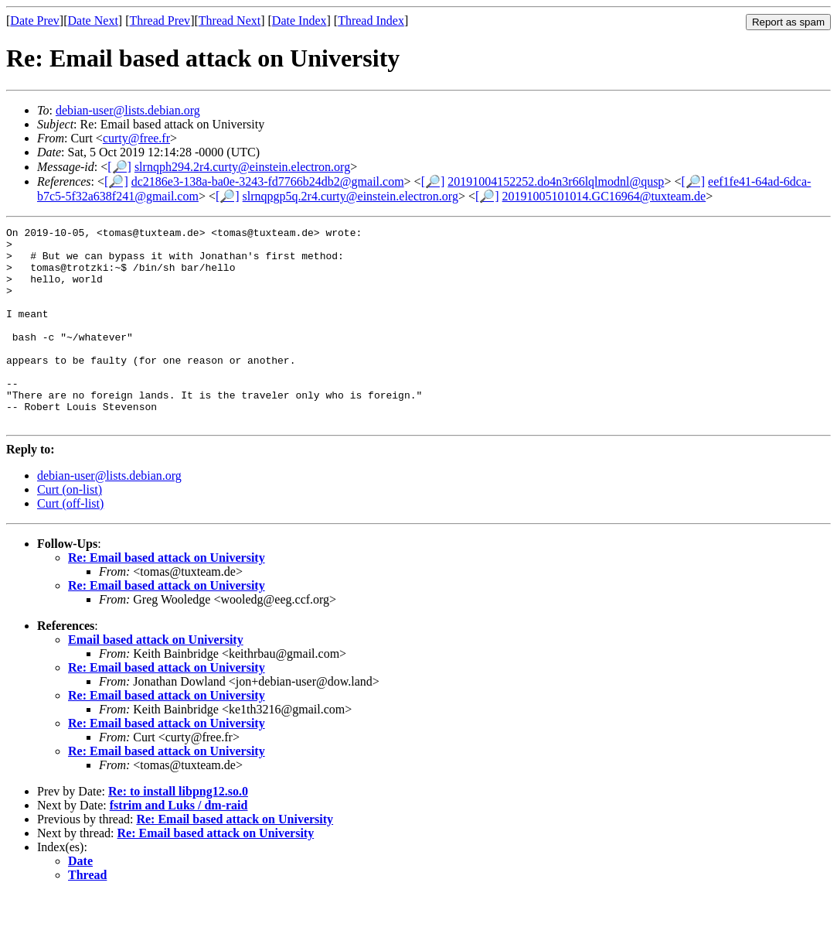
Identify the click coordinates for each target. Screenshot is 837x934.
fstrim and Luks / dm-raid (179, 844)
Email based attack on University (155, 679)
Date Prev (35, 20)
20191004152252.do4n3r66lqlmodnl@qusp (555, 181)
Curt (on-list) (69, 528)
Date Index (299, 20)
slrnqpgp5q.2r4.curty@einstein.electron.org (350, 196)
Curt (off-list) (70, 542)
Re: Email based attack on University (166, 597)
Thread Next (229, 20)
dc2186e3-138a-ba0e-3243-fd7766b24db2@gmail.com (267, 181)
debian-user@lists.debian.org (128, 110)
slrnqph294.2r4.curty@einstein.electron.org (242, 166)
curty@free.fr (136, 138)
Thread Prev (159, 20)
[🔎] (119, 166)
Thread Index (371, 20)
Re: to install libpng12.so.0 (178, 830)
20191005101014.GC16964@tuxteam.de (604, 196)
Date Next (93, 20)
